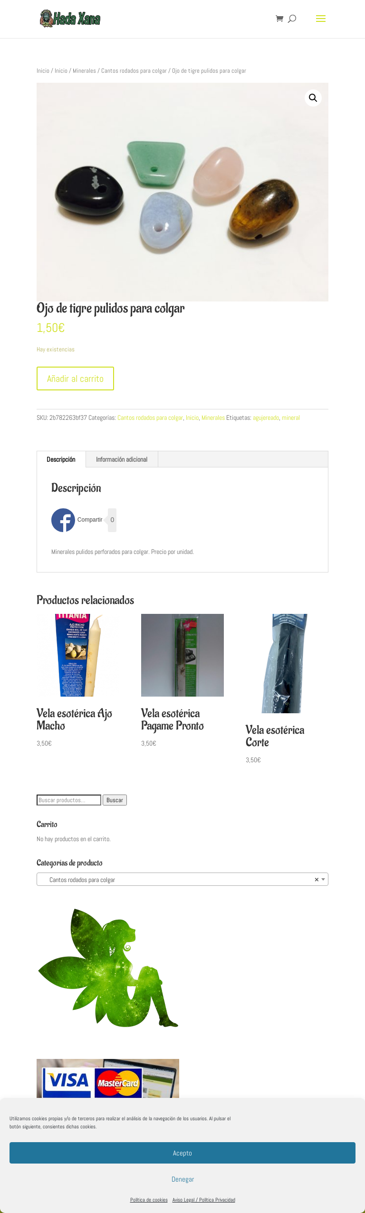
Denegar (183, 1179)
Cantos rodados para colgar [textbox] (179, 879)
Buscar (114, 800)
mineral (291, 417)
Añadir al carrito (75, 378)
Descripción (61, 459)
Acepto (182, 1152)
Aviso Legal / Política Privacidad (204, 1199)
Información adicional (121, 459)
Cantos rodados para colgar (134, 71)
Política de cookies (149, 1199)
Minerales (84, 71)
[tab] (61, 459)
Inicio (43, 71)
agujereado (266, 417)
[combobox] (182, 879)
